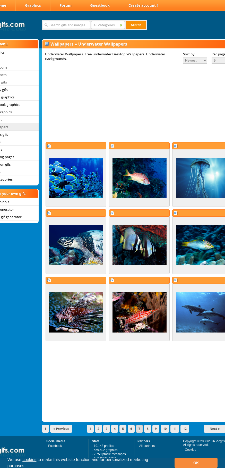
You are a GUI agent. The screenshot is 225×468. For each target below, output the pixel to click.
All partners (147, 446)
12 (185, 429)
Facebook (55, 446)
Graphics (33, 5)
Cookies (190, 450)
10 (165, 429)
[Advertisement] (128, 103)
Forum (66, 5)
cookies (29, 459)
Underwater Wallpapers (102, 44)
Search (136, 25)
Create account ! (143, 5)
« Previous (61, 429)
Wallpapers (61, 44)
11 (175, 429)
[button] (27, 466)
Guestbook (100, 5)
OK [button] (196, 463)
